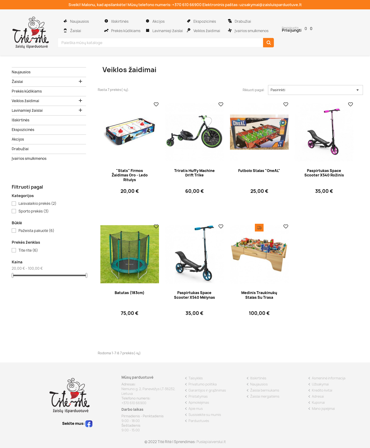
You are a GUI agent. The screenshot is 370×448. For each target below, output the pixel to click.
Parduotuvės (199, 420)
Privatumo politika (203, 384)
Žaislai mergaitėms (264, 396)
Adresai (318, 396)
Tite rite (28, 250)
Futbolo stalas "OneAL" (259, 170)
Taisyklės (196, 378)
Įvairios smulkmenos (230, 28)
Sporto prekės (34, 211)
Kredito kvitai (322, 390)
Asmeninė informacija (328, 378)
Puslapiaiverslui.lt (211, 441)
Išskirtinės (106, 19)
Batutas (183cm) (129, 292)
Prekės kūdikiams (106, 28)
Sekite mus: (77, 423)
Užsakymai (320, 384)
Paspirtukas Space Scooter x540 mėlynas (194, 295)
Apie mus (196, 408)
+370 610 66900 (186, 4)
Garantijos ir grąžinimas (207, 390)
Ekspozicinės (189, 19)
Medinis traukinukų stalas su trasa (259, 295)
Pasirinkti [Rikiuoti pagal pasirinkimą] (315, 90)
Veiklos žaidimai (189, 28)
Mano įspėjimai (323, 408)
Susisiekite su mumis (205, 414)
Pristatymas (198, 396)
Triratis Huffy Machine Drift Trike (194, 173)
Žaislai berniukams (264, 390)
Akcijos (147, 19)
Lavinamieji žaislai (147, 28)
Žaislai (65, 28)
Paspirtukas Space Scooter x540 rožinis (324, 173)
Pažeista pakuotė (36, 230)
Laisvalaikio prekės (38, 203)
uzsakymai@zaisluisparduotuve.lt (270, 4)
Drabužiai (230, 19)
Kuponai (318, 402)
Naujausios (65, 19)
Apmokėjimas (199, 402)
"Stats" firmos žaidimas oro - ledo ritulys (130, 175)
